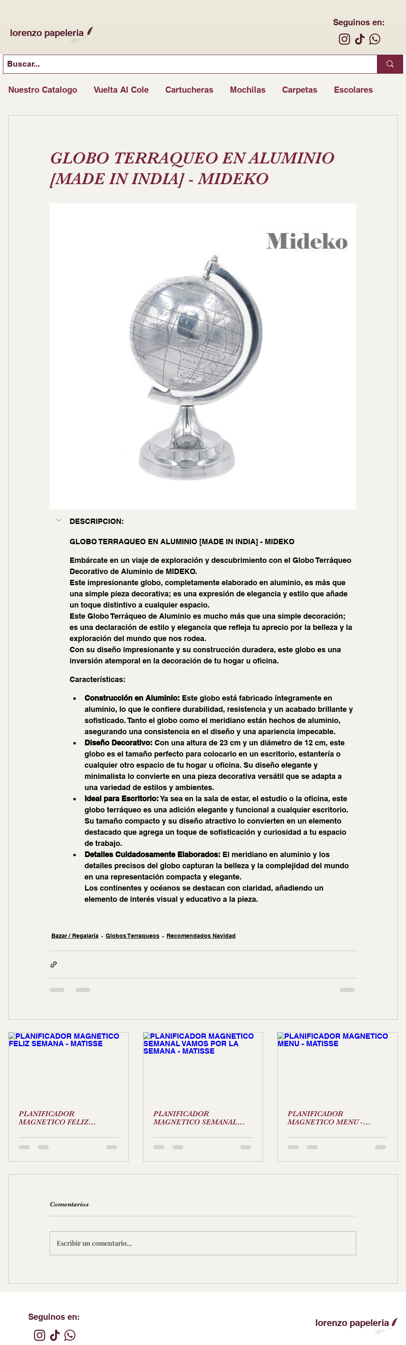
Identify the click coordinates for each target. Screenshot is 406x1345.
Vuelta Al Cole (121, 90)
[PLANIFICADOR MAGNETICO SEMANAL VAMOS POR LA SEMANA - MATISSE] (203, 1066)
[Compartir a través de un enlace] (54, 964)
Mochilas (248, 90)
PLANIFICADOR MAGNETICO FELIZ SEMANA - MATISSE (54, 1118)
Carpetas (299, 90)
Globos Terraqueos (133, 935)
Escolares (353, 90)
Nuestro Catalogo (42, 90)
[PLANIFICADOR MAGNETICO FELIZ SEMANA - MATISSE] (68, 1066)
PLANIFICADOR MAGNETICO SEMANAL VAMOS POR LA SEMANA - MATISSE (199, 1118)
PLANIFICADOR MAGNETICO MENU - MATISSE (325, 1118)
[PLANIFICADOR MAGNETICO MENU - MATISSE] (337, 1066)
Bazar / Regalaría (75, 935)
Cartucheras (189, 90)
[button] (60, 520)
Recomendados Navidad (201, 935)
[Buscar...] (183, 64)
